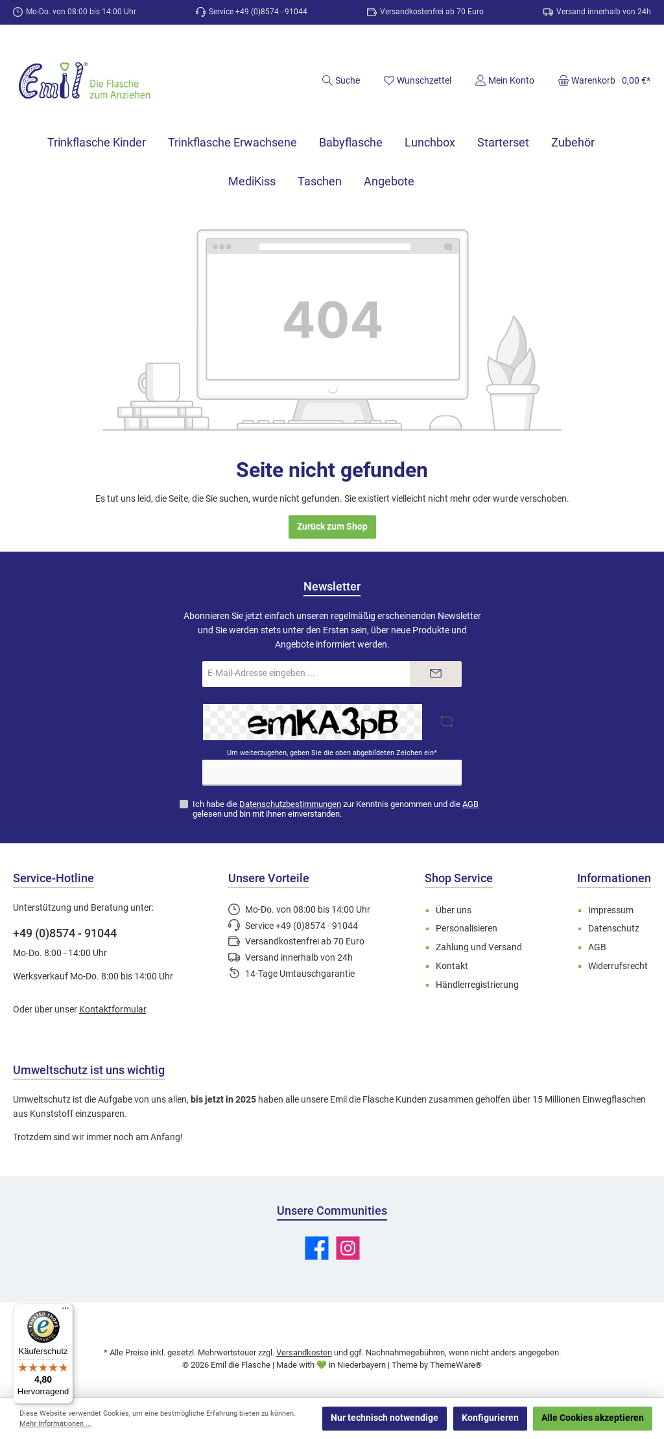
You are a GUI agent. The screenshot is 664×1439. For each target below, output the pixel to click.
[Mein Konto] (504, 80)
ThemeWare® (456, 1365)
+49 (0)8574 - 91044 (65, 933)
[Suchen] (340, 80)
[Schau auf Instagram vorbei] (347, 1248)
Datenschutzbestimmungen (290, 804)
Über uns (453, 910)
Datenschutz (613, 928)
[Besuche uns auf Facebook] (316, 1248)
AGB (470, 804)
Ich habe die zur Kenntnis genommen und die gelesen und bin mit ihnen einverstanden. (336, 809)
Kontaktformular (112, 1009)
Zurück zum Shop (332, 526)
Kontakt (452, 966)
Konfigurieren (490, 1417)
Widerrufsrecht (618, 966)
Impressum (611, 910)
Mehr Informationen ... (55, 1424)
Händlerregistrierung (477, 984)
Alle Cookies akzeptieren (592, 1417)
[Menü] (65, 1311)
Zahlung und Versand (479, 947)
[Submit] (436, 674)
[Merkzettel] (417, 80)
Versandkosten (304, 1352)
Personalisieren (466, 928)
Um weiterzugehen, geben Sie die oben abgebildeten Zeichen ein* (332, 753)
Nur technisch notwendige (384, 1417)
